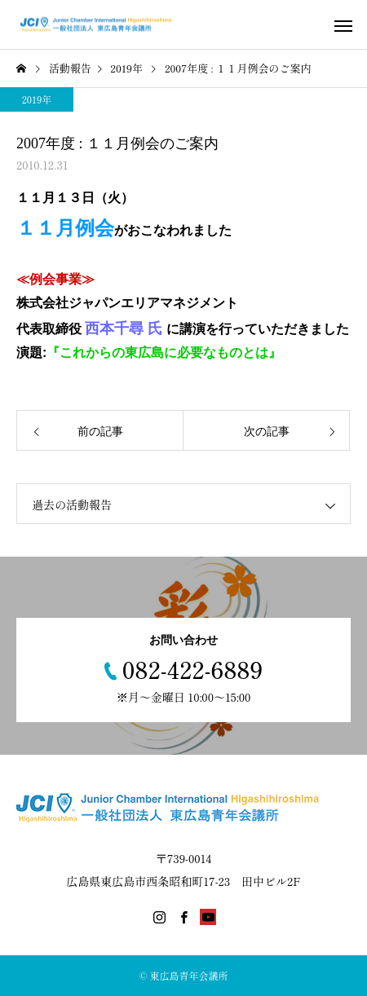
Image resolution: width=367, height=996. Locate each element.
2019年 (37, 99)
